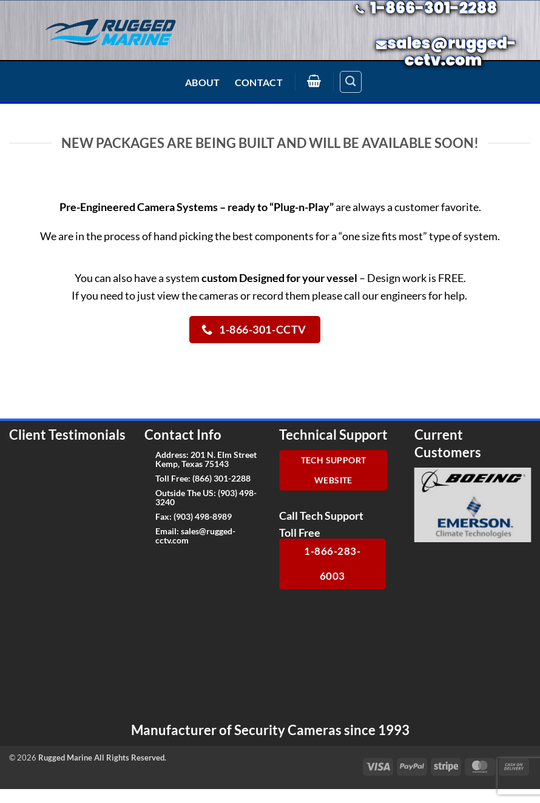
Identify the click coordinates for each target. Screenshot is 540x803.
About (202, 82)
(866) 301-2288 (221, 478)
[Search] (351, 82)
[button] (314, 80)
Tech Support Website (333, 470)
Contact (259, 82)
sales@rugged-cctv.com (195, 535)
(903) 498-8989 (203, 516)
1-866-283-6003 (332, 563)
